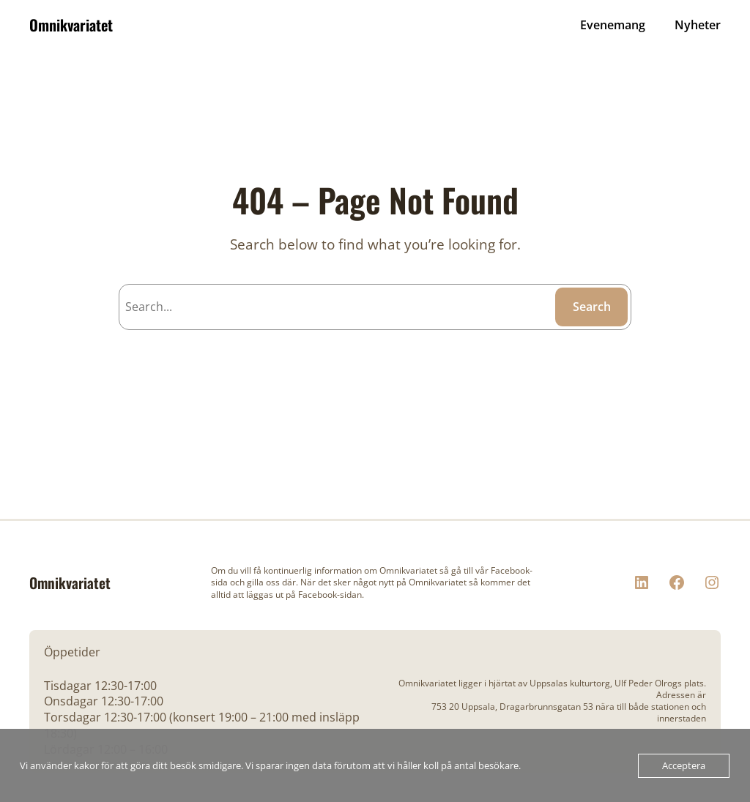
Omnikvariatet (71, 25)
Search (592, 307)
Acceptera (683, 765)
